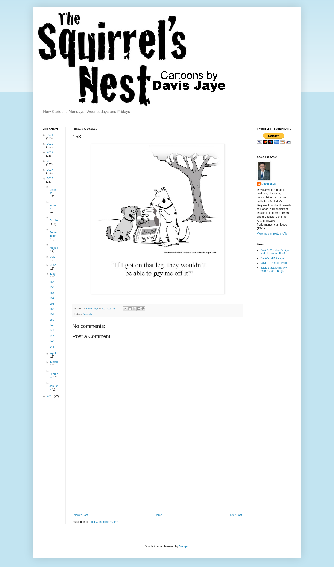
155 (52, 292)
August (53, 248)
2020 (50, 143)
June (53, 265)
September (52, 234)
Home (158, 515)
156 (52, 287)
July (52, 256)
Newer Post (81, 515)
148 (52, 330)
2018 (50, 161)
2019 (50, 152)
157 (52, 282)
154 (52, 298)
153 (52, 303)
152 (52, 309)
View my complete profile (272, 233)
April (53, 353)
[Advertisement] (158, 475)
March (54, 362)
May (53, 274)
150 (52, 319)
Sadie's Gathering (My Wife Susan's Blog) (273, 269)
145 (52, 346)
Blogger (183, 546)
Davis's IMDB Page (272, 258)
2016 (50, 178)
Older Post (235, 515)
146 (52, 341)
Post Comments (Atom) (103, 521)
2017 (50, 169)
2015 (50, 396)
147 (52, 336)
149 (52, 325)
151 (52, 314)
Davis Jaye (268, 183)
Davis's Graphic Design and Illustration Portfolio (274, 252)
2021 (50, 135)
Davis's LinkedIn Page (273, 262)
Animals (87, 314)
